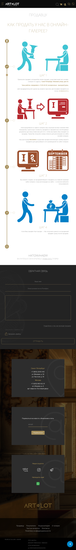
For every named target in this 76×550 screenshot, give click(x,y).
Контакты (46, 528)
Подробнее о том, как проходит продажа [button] (57, 326)
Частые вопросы (33, 528)
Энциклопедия (44, 526)
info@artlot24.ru (64, 91)
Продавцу (20, 526)
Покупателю (31, 526)
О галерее (56, 526)
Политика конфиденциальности (38, 531)
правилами (47, 259)
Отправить (38, 341)
